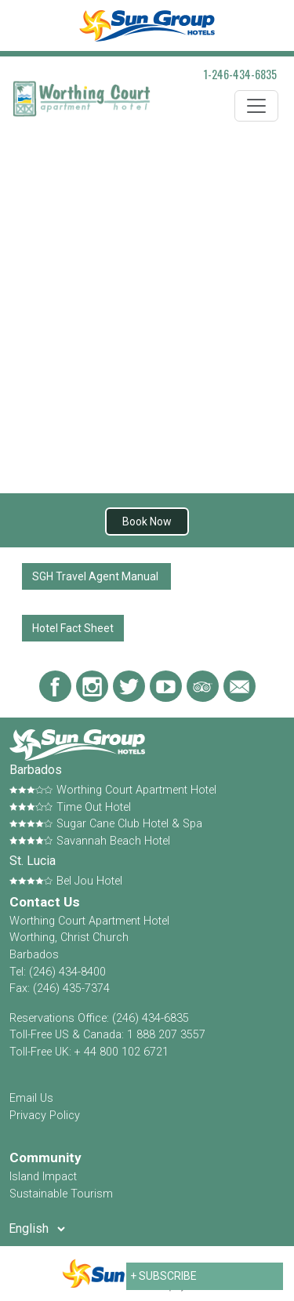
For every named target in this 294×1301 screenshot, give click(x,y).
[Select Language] (36, 1229)
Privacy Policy (44, 1115)
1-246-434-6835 (240, 74)
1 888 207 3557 (166, 1034)
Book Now (147, 521)
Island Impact (43, 1176)
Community (45, 1157)
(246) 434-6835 (150, 1018)
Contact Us (44, 902)
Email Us (31, 1098)
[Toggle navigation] (256, 106)
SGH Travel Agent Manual (96, 576)
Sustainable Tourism (61, 1194)
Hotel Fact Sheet (73, 628)
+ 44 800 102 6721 (121, 1052)
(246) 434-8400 (67, 972)
